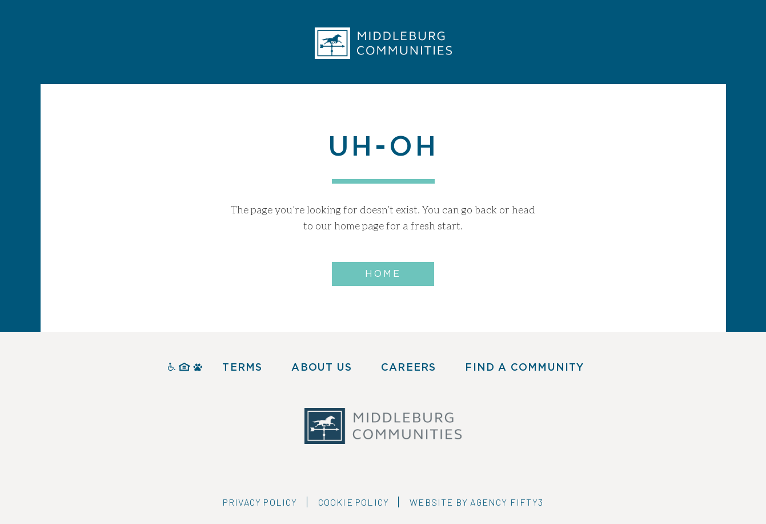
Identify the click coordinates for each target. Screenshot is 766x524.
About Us (321, 368)
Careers (408, 368)
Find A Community (524, 368)
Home (383, 274)
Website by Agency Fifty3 (476, 502)
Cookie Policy (354, 502)
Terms (242, 368)
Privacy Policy (260, 502)
